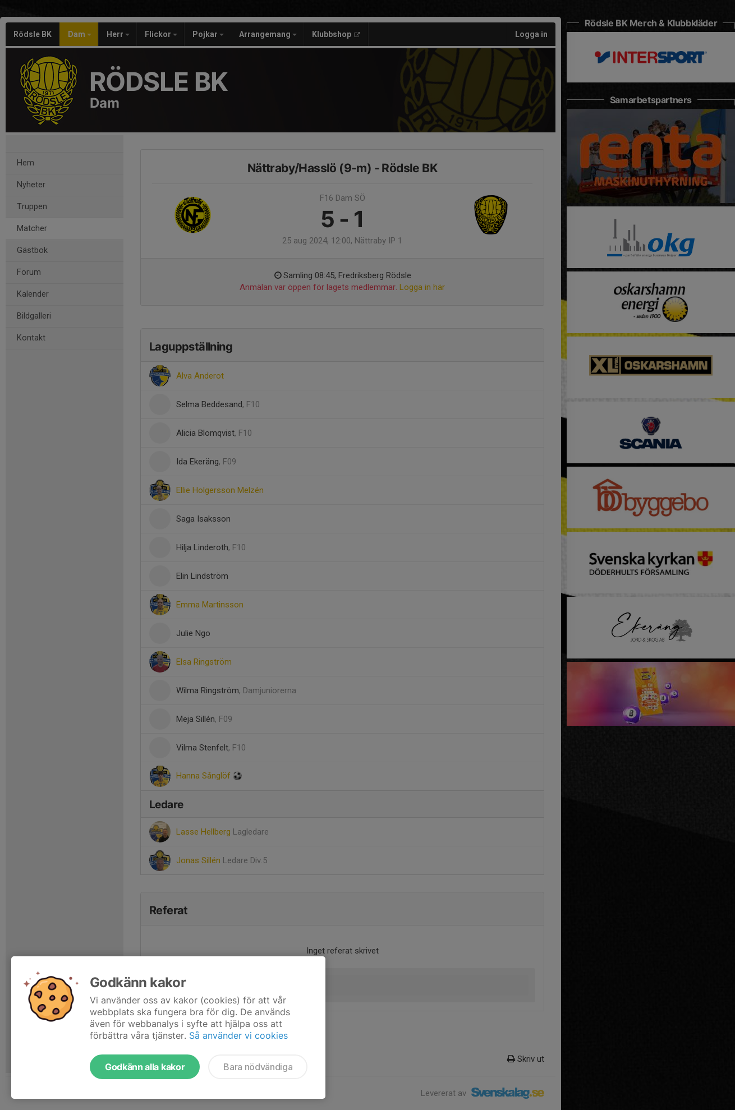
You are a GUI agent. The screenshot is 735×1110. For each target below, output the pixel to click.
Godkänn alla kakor (145, 1066)
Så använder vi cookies (238, 1035)
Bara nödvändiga (257, 1066)
